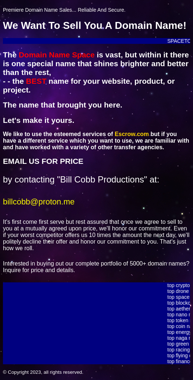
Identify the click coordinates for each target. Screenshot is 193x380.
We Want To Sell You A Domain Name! (94, 25)
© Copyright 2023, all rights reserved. (43, 372)
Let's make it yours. (38, 120)
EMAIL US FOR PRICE (43, 161)
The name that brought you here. (62, 105)
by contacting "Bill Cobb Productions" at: (81, 179)
